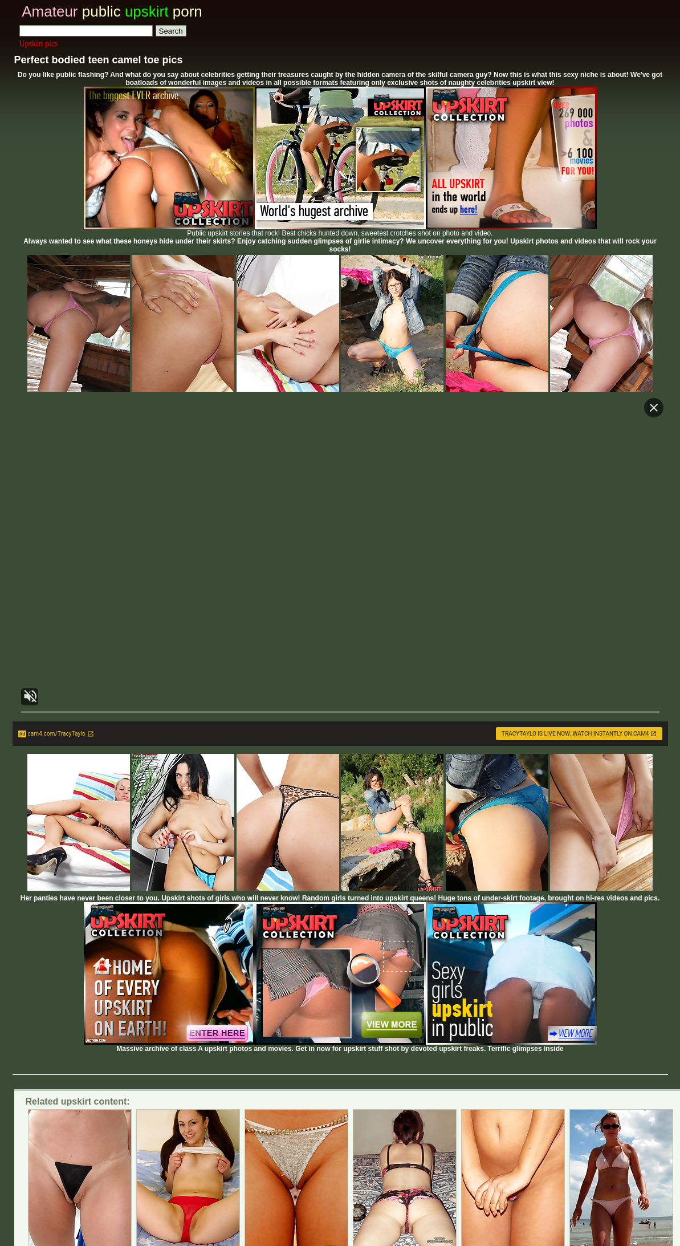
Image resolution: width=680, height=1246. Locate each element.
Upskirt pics (38, 43)
